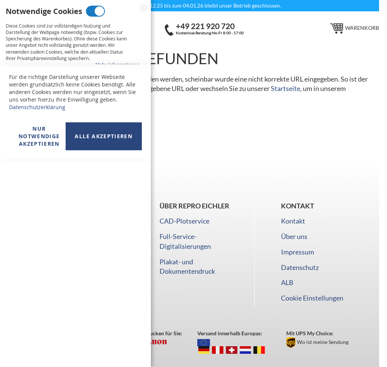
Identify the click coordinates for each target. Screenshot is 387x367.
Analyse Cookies (79, 181)
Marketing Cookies (88, 96)
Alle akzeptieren (103, 343)
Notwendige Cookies (95, 11)
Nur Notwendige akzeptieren (39, 344)
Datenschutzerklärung (37, 314)
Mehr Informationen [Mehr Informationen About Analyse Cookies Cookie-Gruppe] (117, 228)
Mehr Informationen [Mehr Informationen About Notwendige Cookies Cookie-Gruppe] (117, 65)
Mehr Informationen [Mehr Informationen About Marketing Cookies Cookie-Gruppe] (117, 149)
